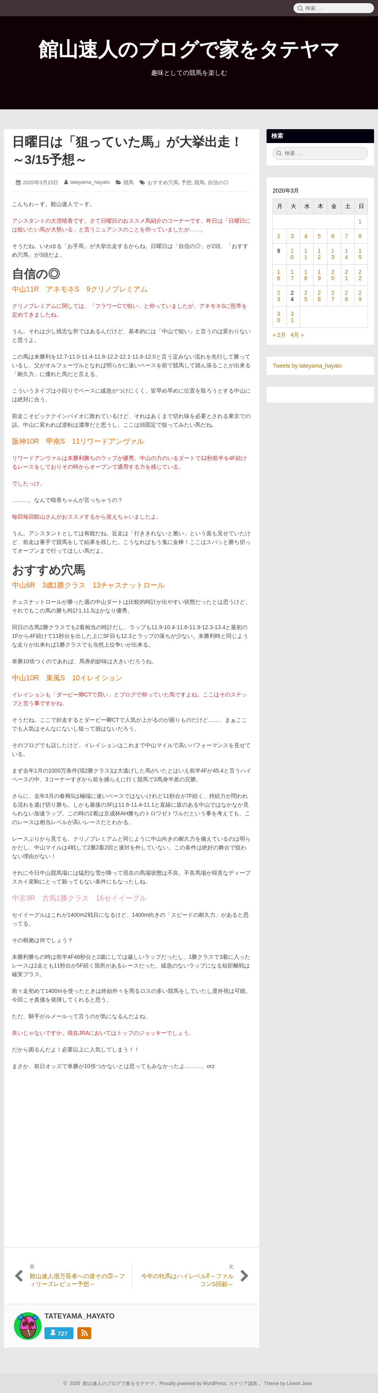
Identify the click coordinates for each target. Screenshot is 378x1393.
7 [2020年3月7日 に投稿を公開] (346, 236)
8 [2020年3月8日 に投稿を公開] (360, 236)
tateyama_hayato (90, 182)
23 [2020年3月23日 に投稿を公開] (278, 296)
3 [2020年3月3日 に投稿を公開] (292, 236)
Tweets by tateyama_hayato (307, 366)
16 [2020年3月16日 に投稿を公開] (278, 275)
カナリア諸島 (244, 1383)
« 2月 (279, 335)
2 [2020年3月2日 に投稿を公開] (278, 236)
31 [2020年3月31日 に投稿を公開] (292, 317)
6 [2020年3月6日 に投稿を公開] (332, 236)
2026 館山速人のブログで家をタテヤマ (110, 1383)
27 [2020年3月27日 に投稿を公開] (332, 296)
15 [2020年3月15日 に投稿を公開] (360, 254)
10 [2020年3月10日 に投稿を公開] (292, 254)
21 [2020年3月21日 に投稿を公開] (346, 275)
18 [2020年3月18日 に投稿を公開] (305, 275)
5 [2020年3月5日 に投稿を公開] (319, 236)
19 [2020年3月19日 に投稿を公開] (319, 275)
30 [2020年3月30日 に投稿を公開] (278, 317)
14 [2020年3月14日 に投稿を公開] (346, 254)
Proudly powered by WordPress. (193, 1383)
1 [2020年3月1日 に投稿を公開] (360, 221)
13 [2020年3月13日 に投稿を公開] (332, 254)
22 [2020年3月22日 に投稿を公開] (360, 275)
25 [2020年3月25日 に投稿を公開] (305, 296)
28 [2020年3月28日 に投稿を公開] (346, 296)
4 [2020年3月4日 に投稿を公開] (305, 236)
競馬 (128, 182)
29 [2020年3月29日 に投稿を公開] (360, 296)
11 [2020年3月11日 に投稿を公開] (305, 254)
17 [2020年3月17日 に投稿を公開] (292, 275)
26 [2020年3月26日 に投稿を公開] (319, 296)
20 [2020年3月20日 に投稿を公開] (332, 275)
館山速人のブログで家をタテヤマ (189, 49)
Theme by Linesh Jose (289, 1383)
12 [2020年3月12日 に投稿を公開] (319, 254)
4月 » (297, 335)
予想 (186, 182)
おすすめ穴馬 (163, 182)
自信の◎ (218, 182)
